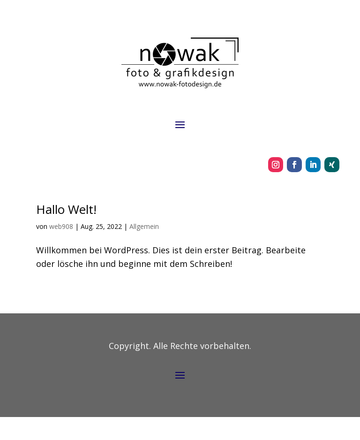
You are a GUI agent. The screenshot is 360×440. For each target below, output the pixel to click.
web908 (61, 226)
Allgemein (144, 226)
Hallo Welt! (66, 209)
